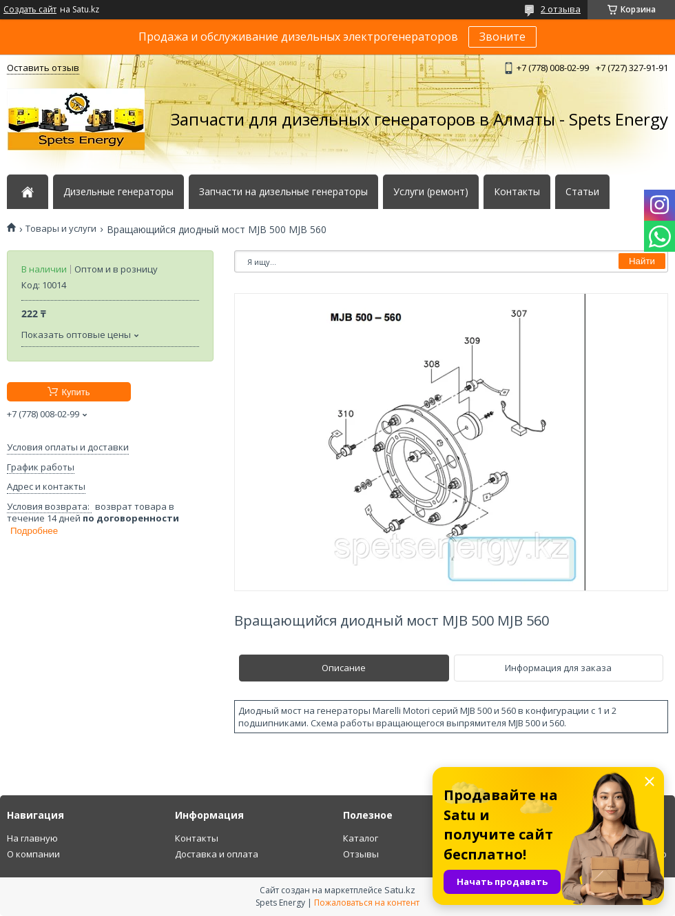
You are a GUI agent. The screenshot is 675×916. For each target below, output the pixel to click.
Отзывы (361, 854)
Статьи (582, 192)
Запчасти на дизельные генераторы (283, 192)
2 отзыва (561, 9)
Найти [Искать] (642, 261)
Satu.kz (399, 890)
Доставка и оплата (216, 854)
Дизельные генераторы (118, 192)
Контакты (517, 192)
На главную (32, 838)
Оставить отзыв (43, 67)
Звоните (502, 36)
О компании (33, 854)
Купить (75, 392)
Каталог (360, 838)
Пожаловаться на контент (366, 902)
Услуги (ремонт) (430, 192)
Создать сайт (29, 9)
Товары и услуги (60, 229)
